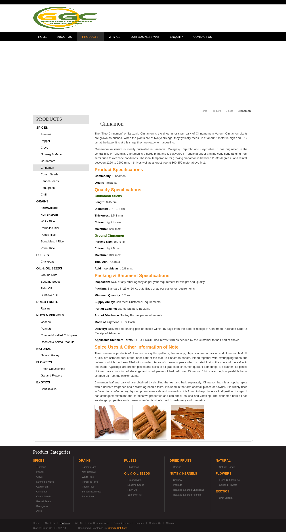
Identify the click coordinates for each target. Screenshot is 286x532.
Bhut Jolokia (49, 389)
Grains (42, 201)
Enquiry (176, 36)
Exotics (43, 382)
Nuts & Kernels (50, 315)
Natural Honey (50, 355)
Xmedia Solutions (117, 528)
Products (90, 36)
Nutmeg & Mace (51, 154)
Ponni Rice (48, 248)
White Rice (48, 221)
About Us (64, 36)
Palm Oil (46, 288)
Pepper (45, 141)
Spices (229, 110)
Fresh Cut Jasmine (53, 368)
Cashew (46, 322)
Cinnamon (47, 167)
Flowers (44, 362)
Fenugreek (48, 187)
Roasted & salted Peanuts (57, 342)
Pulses (42, 255)
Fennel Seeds (50, 181)
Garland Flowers (51, 375)
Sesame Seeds (51, 281)
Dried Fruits (47, 302)
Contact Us (202, 36)
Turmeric (46, 134)
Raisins (45, 308)
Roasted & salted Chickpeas (59, 335)
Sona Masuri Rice (52, 241)
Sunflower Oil (49, 295)
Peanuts (46, 328)
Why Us (114, 36)
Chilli (44, 194)
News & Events (122, 523)
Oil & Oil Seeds (49, 268)
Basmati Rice (50, 208)
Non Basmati (49, 214)
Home (42, 36)
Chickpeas (48, 261)
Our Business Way (145, 36)
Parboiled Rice (50, 228)
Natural (43, 349)
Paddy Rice (48, 234)
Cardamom (48, 161)
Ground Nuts (49, 275)
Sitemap (170, 523)
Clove (44, 147)
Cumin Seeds (49, 174)
